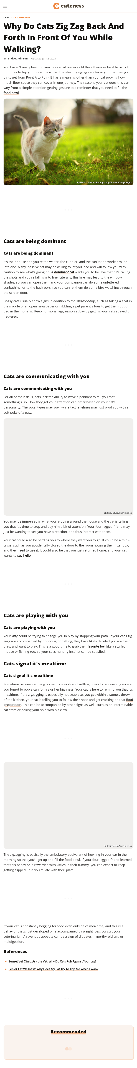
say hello (24, 555)
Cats (6, 17)
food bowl (11, 93)
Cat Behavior (22, 17)
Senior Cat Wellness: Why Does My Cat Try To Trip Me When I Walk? (53, 969)
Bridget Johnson (18, 58)
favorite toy (96, 646)
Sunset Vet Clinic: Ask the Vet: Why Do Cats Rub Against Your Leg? (52, 961)
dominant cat (64, 272)
